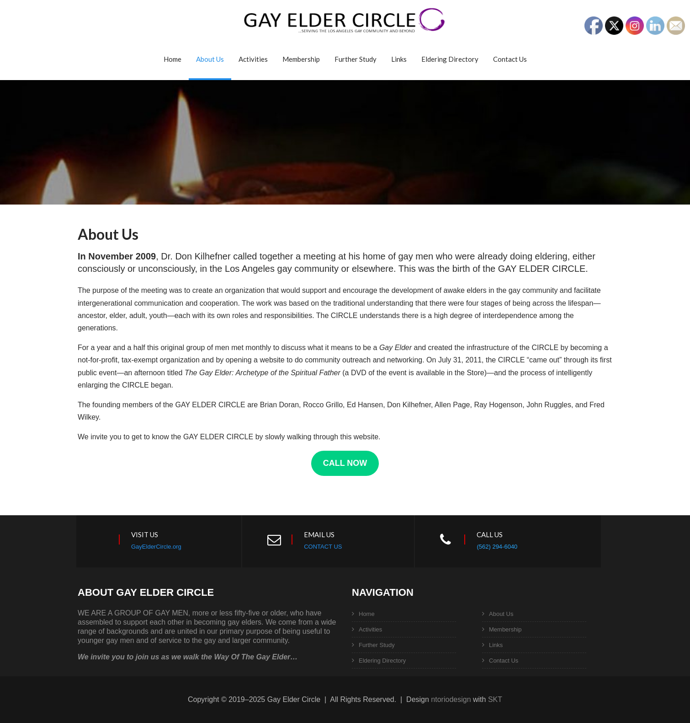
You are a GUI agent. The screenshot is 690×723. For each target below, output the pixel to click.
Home (172, 59)
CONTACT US (323, 546)
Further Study (355, 59)
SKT (495, 699)
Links (399, 59)
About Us (210, 59)
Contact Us (510, 59)
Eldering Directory (449, 59)
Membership (301, 59)
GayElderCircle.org (156, 546)
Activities (253, 59)
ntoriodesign (451, 699)
